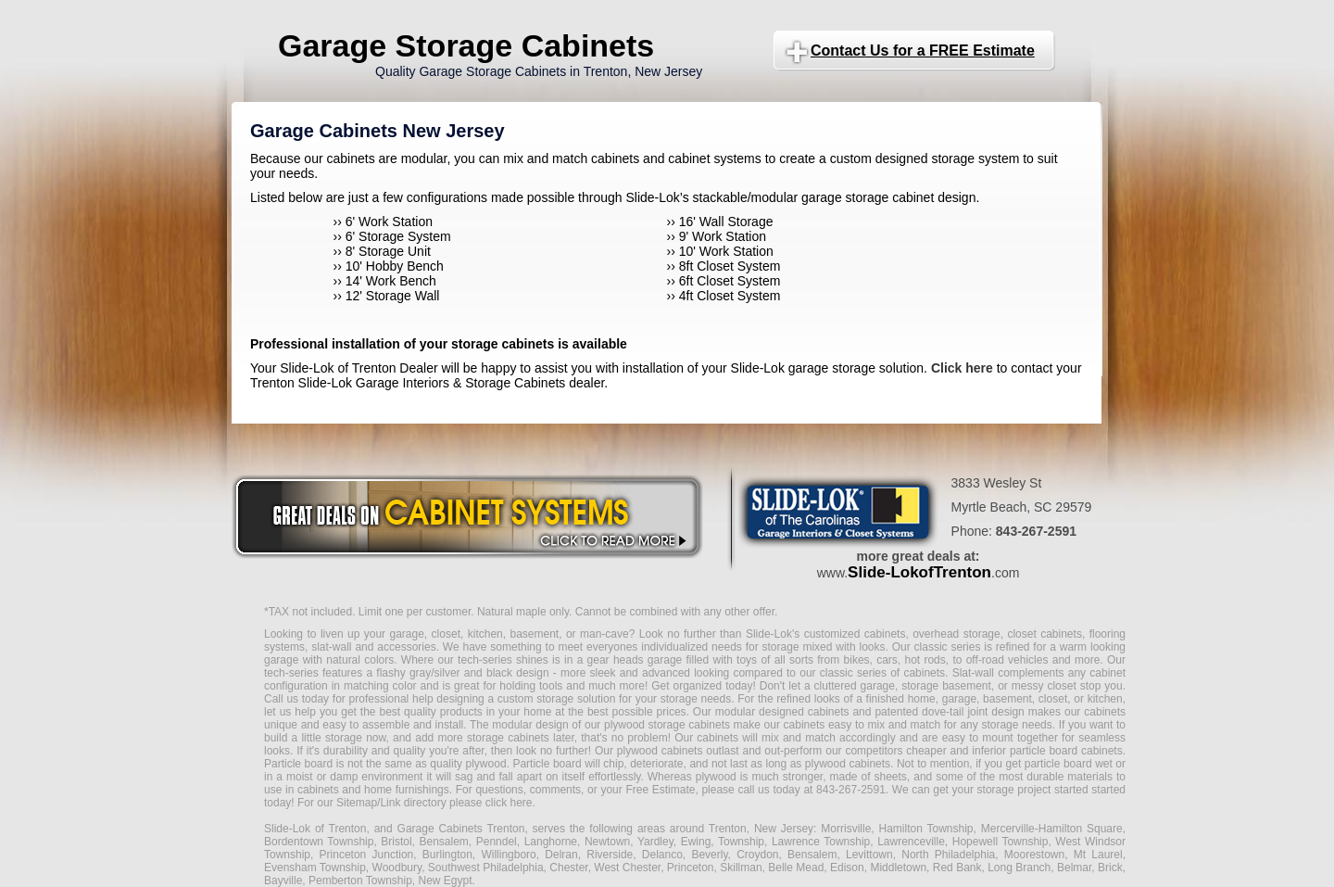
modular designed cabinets (782, 711)
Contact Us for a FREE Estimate (923, 50)
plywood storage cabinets (667, 724)
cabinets (717, 737)
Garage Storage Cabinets (466, 45)
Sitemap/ (357, 802)
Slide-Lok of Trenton (315, 828)
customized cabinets (855, 633)
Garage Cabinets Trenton (461, 828)
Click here (962, 368)
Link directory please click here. (457, 802)
